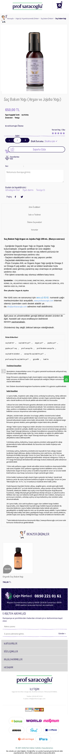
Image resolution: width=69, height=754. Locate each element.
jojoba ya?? (52, 343)
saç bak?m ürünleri (12, 354)
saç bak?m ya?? (24, 343)
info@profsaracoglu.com (37, 699)
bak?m (46, 359)
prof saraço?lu (26, 348)
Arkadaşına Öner (12, 190)
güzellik (36, 359)
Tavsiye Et (40, 190)
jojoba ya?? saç (11, 348)
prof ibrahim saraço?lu (45, 348)
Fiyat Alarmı (28, 190)
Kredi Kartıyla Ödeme (14, 126)
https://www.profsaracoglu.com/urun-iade (51, 520)
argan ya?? (39, 343)
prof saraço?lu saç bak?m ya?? (17, 359)
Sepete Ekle (28, 149)
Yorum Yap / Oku (58, 130)
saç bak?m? (9, 343)
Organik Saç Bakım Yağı (13, 576)
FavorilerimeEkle (14, 158)
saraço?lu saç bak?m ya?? (34, 354)
